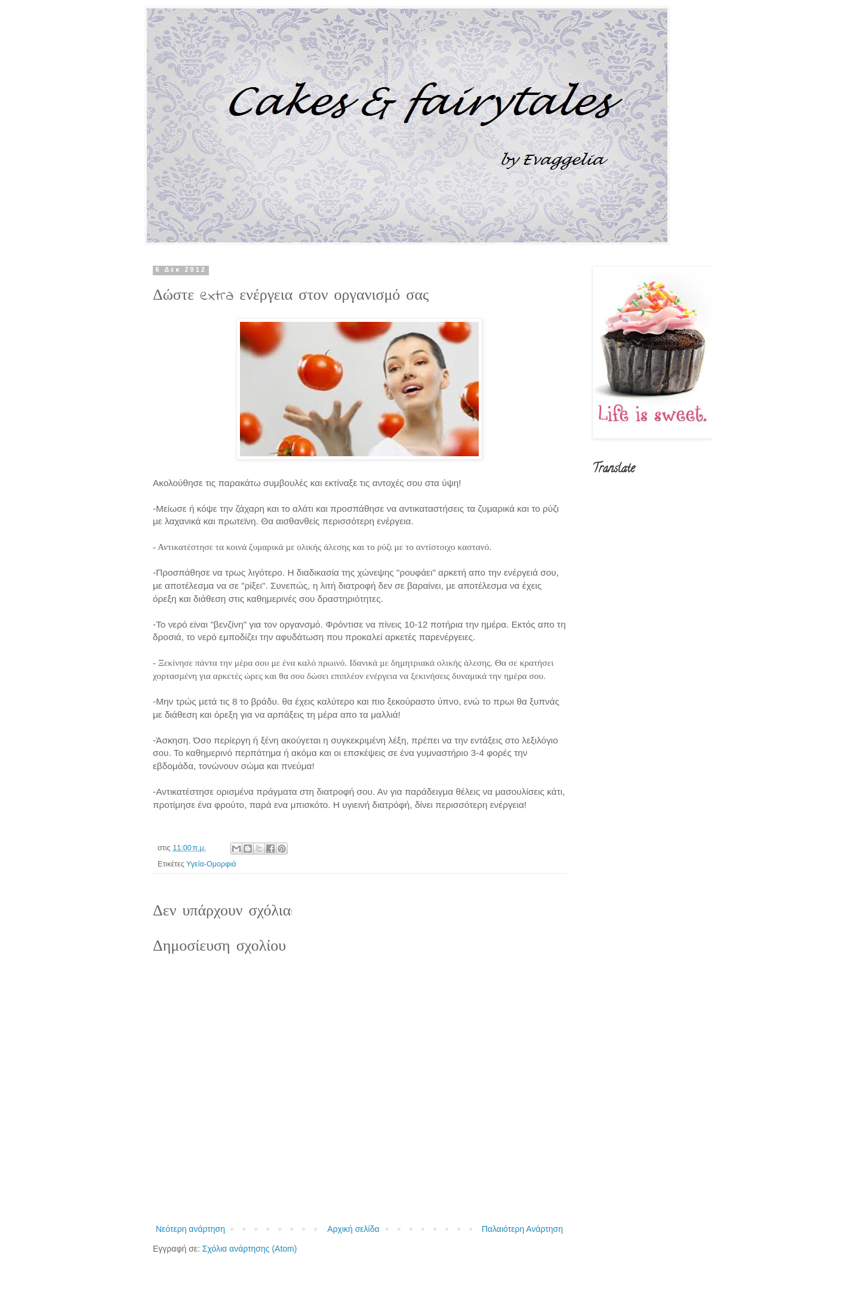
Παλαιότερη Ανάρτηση (522, 1229)
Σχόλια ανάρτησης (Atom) (249, 1248)
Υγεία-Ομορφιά (211, 864)
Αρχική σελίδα (353, 1229)
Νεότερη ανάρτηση (190, 1229)
